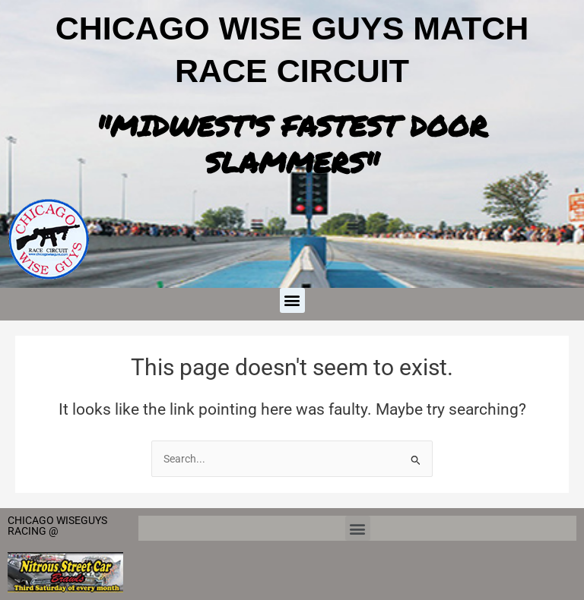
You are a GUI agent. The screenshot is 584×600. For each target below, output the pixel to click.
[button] (292, 300)
